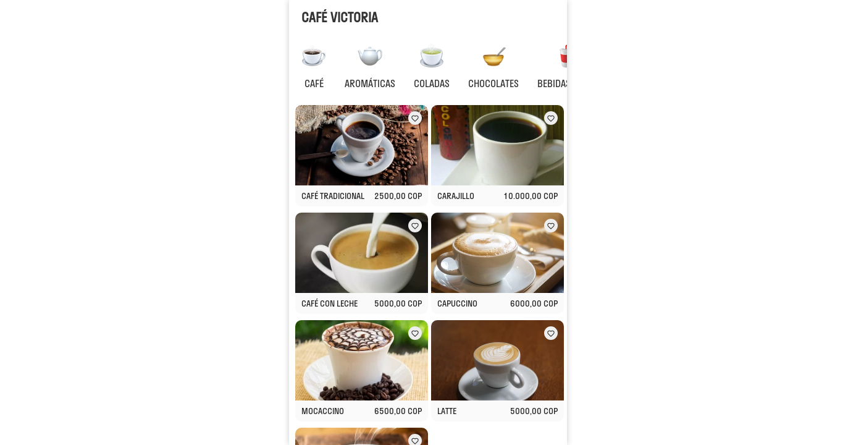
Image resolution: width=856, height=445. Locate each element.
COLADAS (432, 83)
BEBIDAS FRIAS (566, 83)
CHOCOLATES (493, 83)
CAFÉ (314, 83)
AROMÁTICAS (370, 83)
